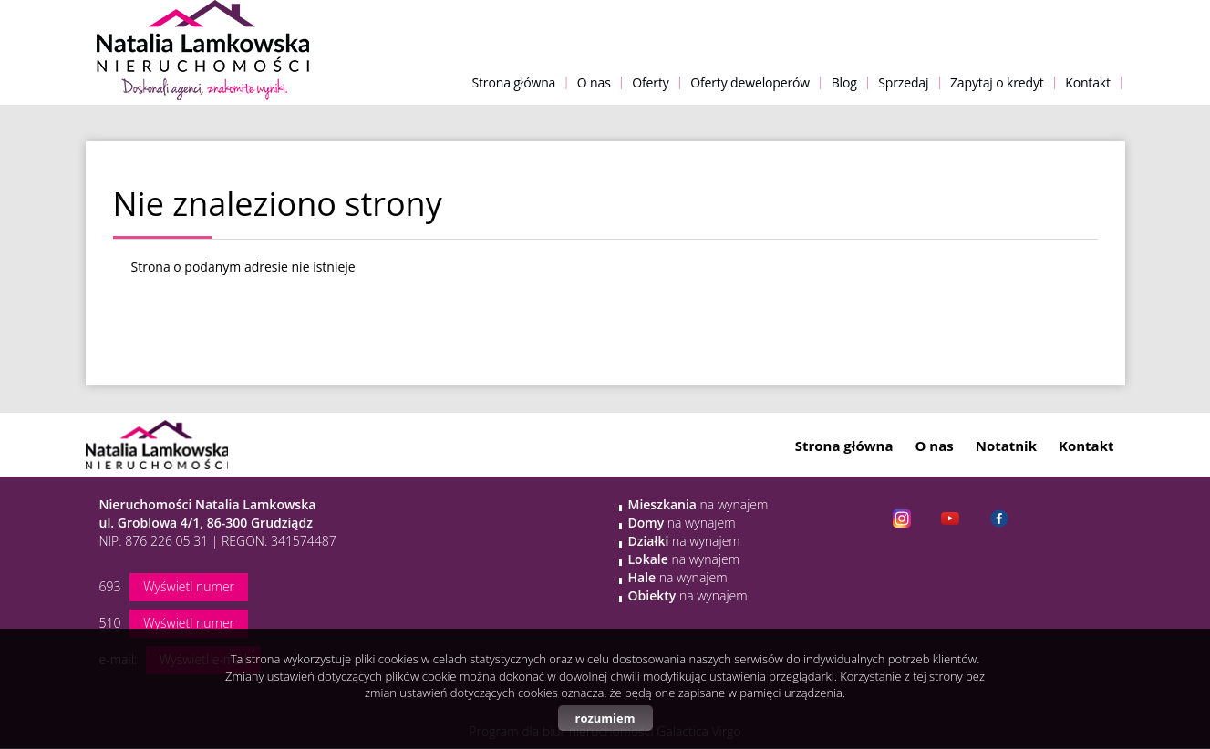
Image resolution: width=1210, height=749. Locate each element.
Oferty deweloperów (750, 82)
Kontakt (1088, 82)
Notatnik (1006, 445)
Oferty (650, 82)
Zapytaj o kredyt (997, 82)
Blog (844, 82)
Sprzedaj (903, 82)
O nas (594, 82)
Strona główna (513, 82)
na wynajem (698, 504)
